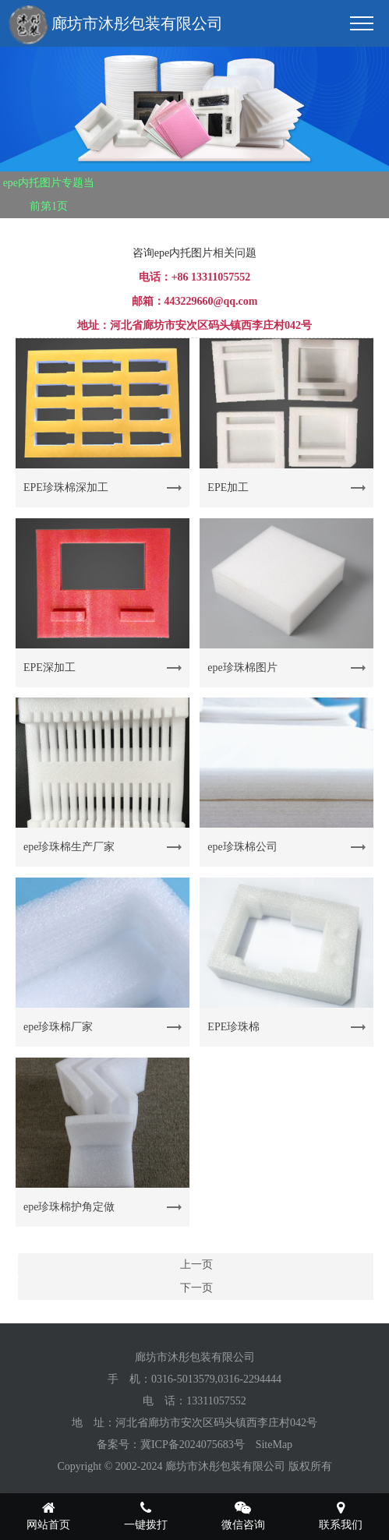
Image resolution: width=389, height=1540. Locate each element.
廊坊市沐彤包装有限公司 (116, 24)
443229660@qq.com (211, 301)
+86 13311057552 (211, 277)
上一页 (196, 1264)
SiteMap (274, 1444)
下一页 (196, 1288)
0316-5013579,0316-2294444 (216, 1379)
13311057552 (216, 1401)
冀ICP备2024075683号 (192, 1444)
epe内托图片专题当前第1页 (48, 194)
